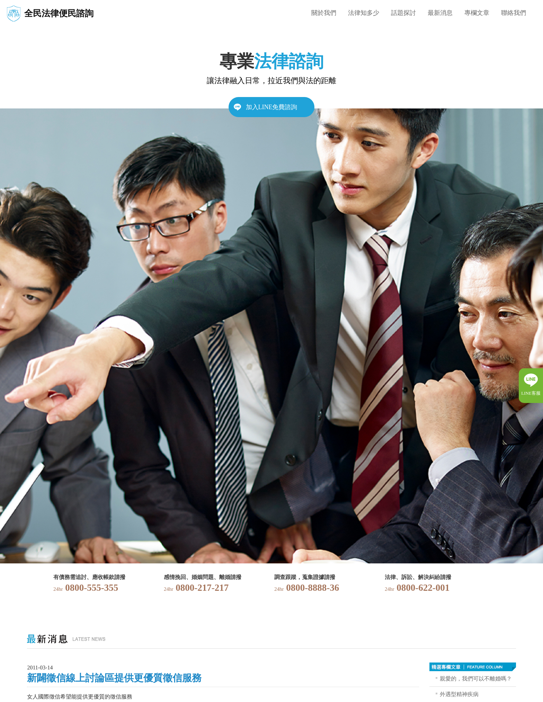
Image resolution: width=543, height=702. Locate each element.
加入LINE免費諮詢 (271, 107)
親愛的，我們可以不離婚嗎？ (476, 679)
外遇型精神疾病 (459, 694)
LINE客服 (531, 393)
